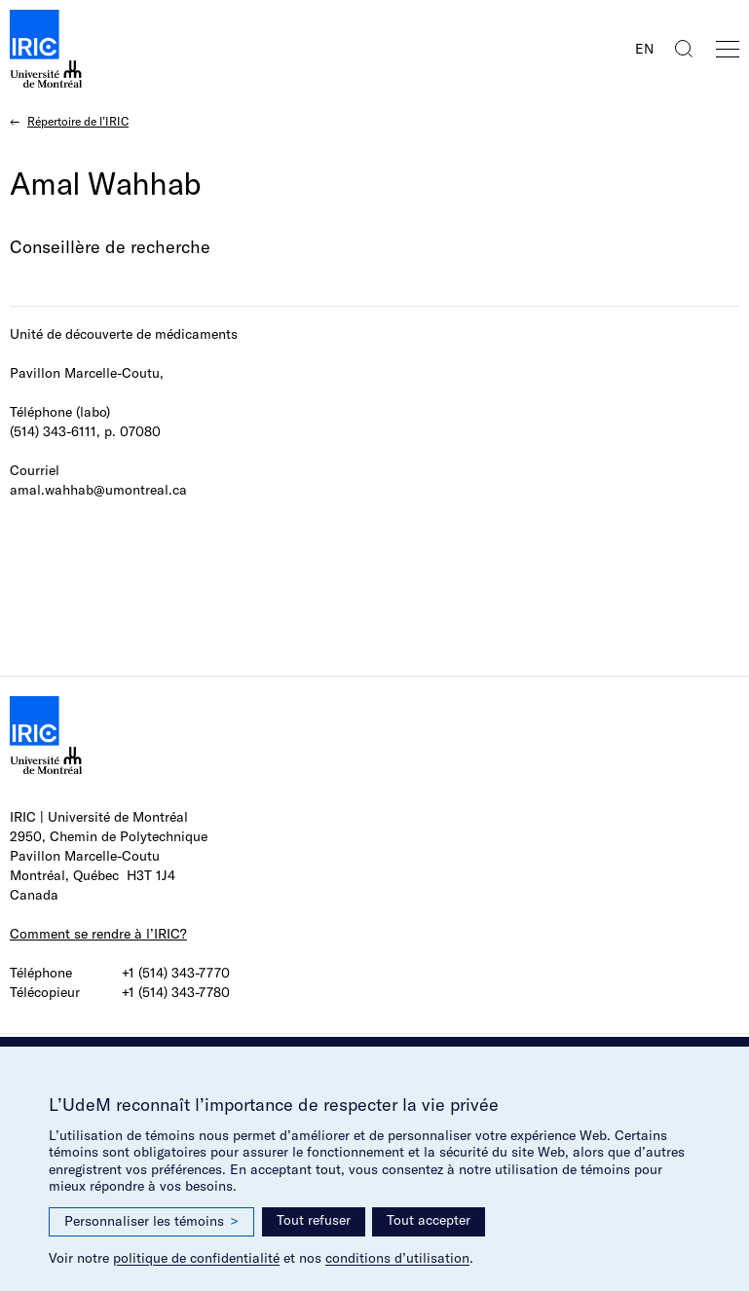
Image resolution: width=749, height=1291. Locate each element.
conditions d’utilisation (397, 1258)
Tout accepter (428, 1220)
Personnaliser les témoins (151, 1221)
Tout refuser (314, 1220)
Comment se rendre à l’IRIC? (98, 933)
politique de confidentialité (196, 1258)
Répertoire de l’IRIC (78, 121)
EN (644, 48)
